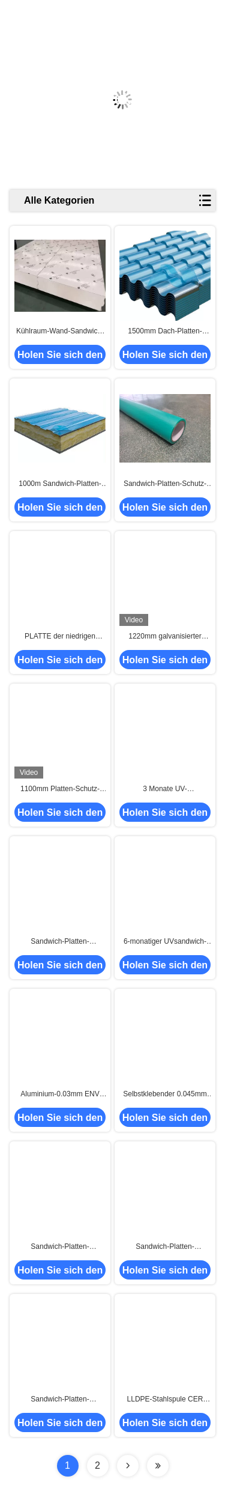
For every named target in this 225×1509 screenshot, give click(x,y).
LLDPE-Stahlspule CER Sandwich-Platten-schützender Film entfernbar (164, 1399)
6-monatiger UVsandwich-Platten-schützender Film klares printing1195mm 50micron (165, 942)
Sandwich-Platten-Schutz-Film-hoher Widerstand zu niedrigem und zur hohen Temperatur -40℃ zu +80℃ (164, 484)
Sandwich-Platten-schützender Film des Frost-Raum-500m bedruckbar (60, 1399)
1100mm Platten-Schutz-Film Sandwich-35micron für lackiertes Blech (60, 789)
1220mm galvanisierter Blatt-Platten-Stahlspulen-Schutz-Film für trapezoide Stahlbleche (165, 637)
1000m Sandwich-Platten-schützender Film (60, 484)
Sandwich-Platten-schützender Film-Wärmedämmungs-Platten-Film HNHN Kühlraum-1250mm (60, 1247)
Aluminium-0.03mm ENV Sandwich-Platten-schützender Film (59, 1094)
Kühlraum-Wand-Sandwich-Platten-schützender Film (60, 331)
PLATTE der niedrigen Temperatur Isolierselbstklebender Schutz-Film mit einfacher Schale (59, 637)
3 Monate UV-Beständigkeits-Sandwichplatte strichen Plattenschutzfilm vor (165, 789)
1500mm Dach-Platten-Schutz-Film (165, 331)
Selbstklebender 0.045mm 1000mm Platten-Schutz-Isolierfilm (164, 1094)
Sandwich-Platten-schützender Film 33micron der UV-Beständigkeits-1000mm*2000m (60, 942)
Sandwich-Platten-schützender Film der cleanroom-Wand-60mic (165, 1247)
